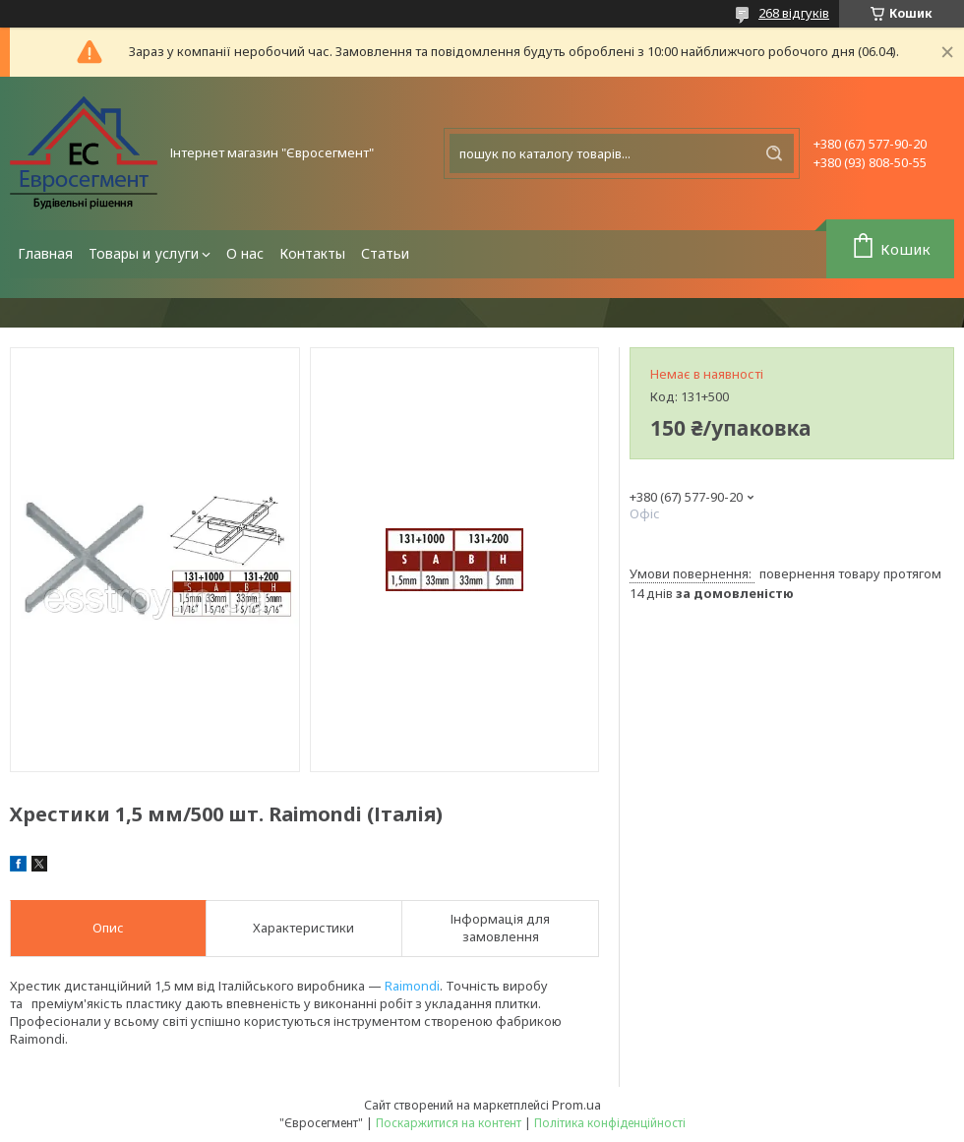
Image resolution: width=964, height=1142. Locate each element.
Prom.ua (576, 1104)
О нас (245, 253)
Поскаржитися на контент (448, 1122)
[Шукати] (774, 153)
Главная (45, 253)
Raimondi (412, 985)
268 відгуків (793, 13)
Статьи (385, 253)
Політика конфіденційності (610, 1122)
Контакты (312, 253)
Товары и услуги (144, 253)
